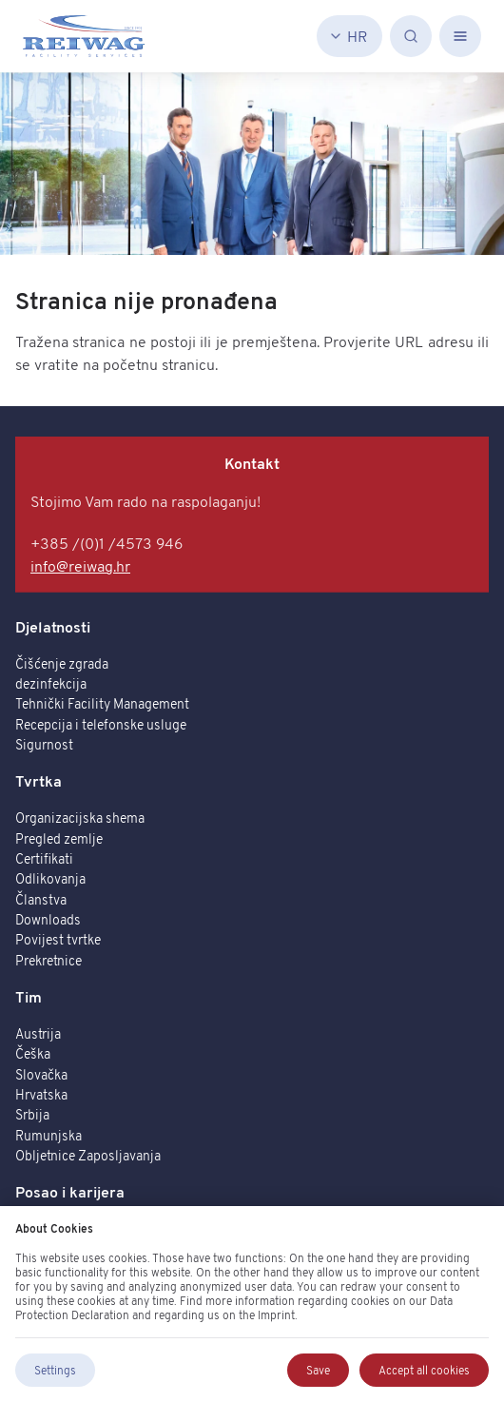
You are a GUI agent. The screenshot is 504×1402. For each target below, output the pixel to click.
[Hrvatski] (349, 36)
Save (318, 1370)
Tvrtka (38, 780)
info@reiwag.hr (80, 566)
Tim (28, 996)
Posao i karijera (70, 1191)
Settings (55, 1370)
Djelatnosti (52, 626)
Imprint (276, 1315)
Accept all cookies (424, 1370)
